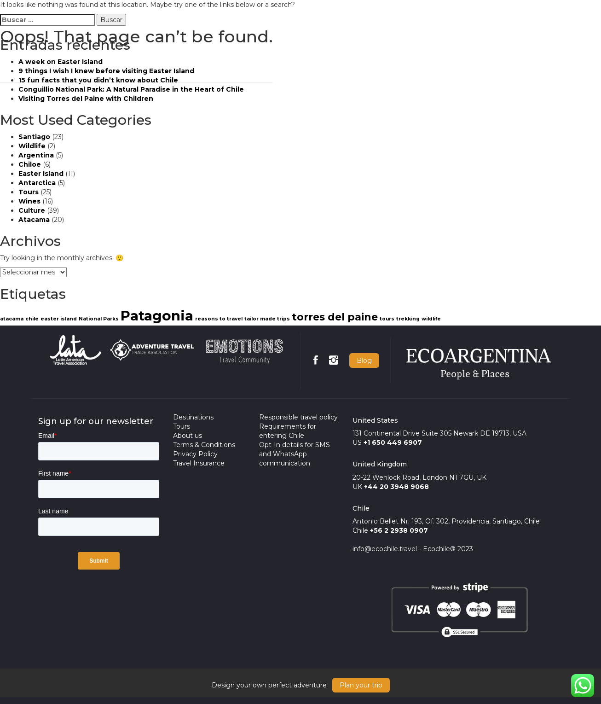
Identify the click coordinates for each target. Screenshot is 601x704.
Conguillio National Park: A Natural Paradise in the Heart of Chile (131, 89)
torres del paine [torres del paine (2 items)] (335, 317)
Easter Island (41, 173)
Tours (28, 192)
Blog (364, 360)
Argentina (36, 155)
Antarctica (37, 183)
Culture (31, 210)
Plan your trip (361, 685)
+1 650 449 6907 (393, 442)
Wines (29, 201)
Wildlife (32, 146)
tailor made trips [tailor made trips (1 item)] (267, 319)
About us (187, 435)
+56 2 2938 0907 (399, 530)
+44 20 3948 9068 (396, 487)
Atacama (34, 219)
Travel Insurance (199, 463)
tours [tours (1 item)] (387, 319)
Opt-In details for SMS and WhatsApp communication (294, 454)
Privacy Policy (195, 454)
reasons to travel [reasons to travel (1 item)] (219, 319)
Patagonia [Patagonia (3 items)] (157, 316)
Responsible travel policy (298, 417)
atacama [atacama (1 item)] (11, 319)
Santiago (34, 137)
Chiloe (29, 164)
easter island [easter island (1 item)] (58, 319)
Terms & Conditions (204, 445)
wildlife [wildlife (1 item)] (431, 319)
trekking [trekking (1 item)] (408, 319)
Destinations (193, 417)
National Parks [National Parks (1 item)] (99, 319)
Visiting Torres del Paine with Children (85, 98)
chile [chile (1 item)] (32, 319)
